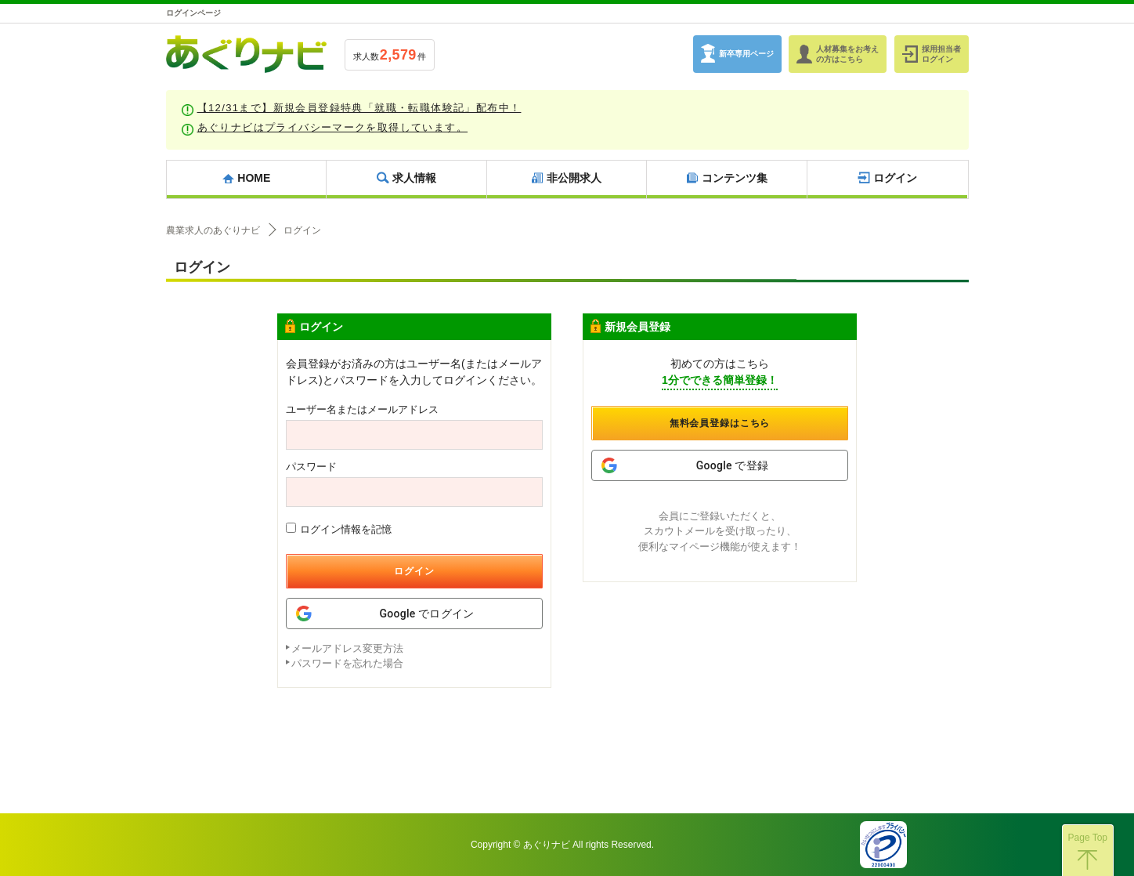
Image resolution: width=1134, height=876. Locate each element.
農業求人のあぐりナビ (213, 230)
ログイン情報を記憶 (339, 529)
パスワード (311, 467)
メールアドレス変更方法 (347, 648)
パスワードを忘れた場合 (347, 663)
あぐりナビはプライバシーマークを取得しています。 (332, 127)
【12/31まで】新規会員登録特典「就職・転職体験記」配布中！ (359, 108)
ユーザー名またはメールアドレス (362, 409)
